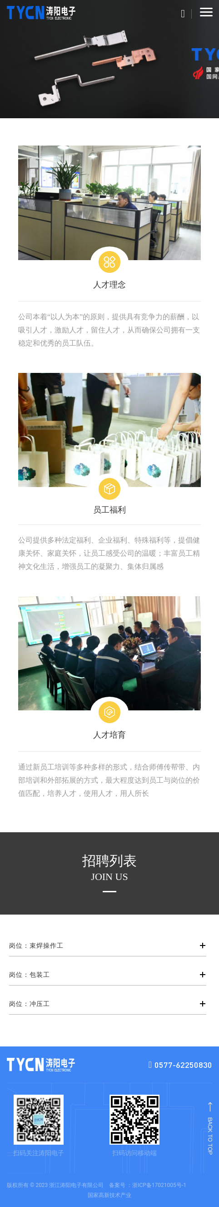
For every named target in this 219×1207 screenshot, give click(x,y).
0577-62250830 (180, 1065)
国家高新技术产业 (109, 1195)
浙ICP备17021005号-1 (159, 1185)
